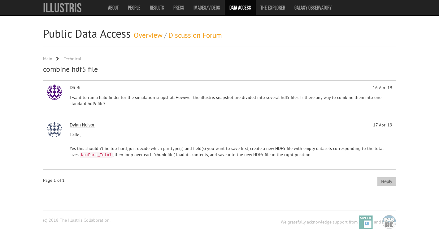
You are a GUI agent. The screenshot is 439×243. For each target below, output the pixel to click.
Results (157, 8)
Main (47, 59)
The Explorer (272, 8)
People (134, 8)
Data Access (240, 8)
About (113, 8)
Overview (148, 35)
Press (178, 8)
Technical (72, 59)
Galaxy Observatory (313, 8)
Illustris (62, 8)
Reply (386, 181)
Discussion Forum (195, 35)
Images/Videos (206, 8)
